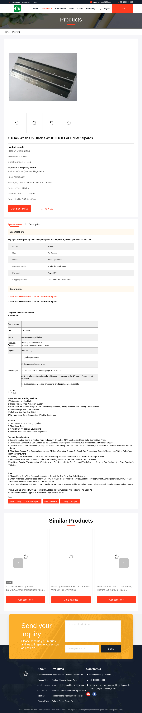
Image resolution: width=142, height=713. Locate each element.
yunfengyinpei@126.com (101, 2)
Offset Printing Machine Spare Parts (67, 675)
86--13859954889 (125, 2)
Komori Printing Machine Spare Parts (68, 685)
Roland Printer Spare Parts (63, 701)
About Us (60, 8)
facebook (94, 694)
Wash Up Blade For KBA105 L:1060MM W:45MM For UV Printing (70, 588)
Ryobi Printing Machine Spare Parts (67, 696)
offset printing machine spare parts (25, 501)
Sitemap (41, 696)
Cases (80, 8)
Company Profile (44, 675)
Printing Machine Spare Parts (64, 680)
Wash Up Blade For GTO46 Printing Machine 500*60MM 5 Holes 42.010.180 (114, 588)
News (71, 8)
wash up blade (51, 501)
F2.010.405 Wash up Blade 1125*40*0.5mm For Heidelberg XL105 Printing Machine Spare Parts (25, 588)
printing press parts (70, 501)
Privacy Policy (43, 701)
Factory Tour (42, 680)
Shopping (90, 8)
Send (111, 648)
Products (47, 8)
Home (35, 8)
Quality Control (43, 685)
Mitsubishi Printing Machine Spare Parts (69, 690)
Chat (123, 8)
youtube (88, 694)
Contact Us (42, 690)
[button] (18, 563)
